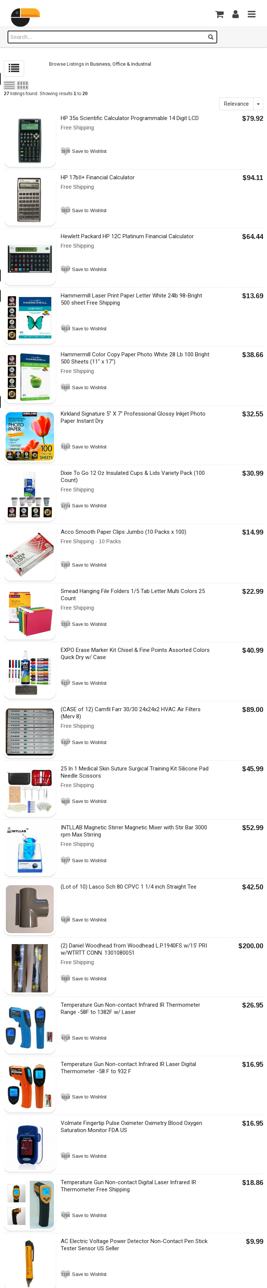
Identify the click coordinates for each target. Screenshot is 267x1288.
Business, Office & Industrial (120, 64)
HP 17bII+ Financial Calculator (98, 177)
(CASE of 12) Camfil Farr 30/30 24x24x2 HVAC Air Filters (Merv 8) (131, 713)
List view (9, 85)
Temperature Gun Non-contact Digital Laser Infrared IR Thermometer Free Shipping (128, 1186)
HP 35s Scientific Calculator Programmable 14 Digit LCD (130, 118)
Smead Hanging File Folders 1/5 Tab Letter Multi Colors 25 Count (133, 595)
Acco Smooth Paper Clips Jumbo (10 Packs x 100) (123, 531)
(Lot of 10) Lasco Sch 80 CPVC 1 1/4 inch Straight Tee (128, 886)
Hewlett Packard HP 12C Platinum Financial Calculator (127, 236)
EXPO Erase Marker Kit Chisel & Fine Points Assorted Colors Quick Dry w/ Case (135, 654)
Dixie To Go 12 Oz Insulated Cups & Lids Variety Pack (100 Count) (133, 477)
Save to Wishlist (89, 151)
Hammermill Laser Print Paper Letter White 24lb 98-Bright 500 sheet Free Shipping (131, 299)
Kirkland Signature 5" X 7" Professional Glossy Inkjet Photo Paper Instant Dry (133, 417)
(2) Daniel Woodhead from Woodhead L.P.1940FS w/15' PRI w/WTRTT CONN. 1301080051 (134, 949)
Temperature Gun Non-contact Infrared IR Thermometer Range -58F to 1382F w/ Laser (130, 1008)
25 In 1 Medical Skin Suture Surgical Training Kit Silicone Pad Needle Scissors (135, 772)
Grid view (22, 85)
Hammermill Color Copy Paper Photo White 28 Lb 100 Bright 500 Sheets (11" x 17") (135, 358)
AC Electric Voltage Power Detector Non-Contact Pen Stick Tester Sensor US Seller (134, 1245)
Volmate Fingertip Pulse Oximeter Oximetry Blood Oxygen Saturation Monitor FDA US (131, 1127)
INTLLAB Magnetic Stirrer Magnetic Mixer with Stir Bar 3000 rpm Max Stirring (134, 831)
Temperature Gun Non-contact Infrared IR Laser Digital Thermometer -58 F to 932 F (128, 1068)
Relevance (236, 104)
